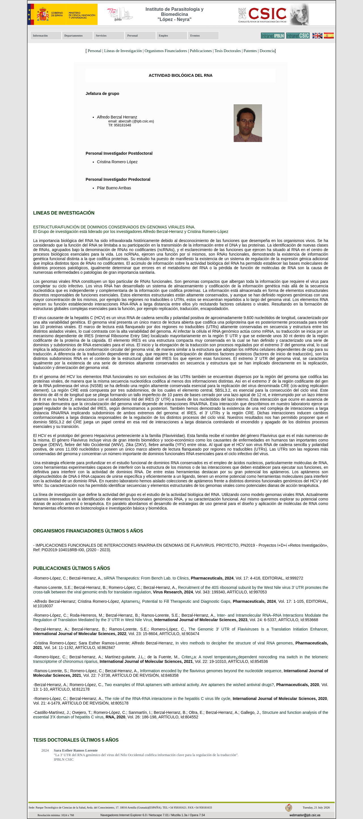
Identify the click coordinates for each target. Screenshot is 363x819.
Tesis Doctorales (228, 51)
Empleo (163, 35)
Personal (132, 35)
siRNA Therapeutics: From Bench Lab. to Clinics (146, 578)
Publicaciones (201, 51)
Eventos (195, 35)
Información (40, 35)
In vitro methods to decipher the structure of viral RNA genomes (234, 643)
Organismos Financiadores (166, 51)
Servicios (101, 35)
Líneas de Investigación (123, 51)
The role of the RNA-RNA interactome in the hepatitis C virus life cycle (167, 698)
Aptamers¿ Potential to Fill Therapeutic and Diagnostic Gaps (175, 601)
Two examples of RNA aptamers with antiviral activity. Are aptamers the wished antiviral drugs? (189, 684)
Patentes (250, 51)
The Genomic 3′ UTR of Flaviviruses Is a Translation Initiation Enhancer (257, 629)
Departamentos (73, 35)
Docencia (267, 51)
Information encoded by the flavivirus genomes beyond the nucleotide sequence (211, 671)
